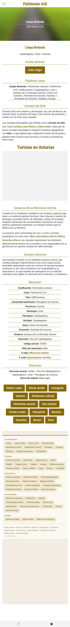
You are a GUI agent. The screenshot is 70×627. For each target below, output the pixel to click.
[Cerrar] (3, 3)
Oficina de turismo (39, 352)
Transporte (38, 412)
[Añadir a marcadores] (51, 624)
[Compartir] (18, 624)
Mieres (32, 126)
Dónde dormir (37, 388)
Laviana (17, 126)
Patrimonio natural (24, 404)
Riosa (17, 240)
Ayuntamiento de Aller (39, 357)
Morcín (53, 236)
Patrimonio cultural (43, 396)
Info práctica (49, 404)
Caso (9, 126)
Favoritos (21, 420)
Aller (32, 236)
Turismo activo (17, 412)
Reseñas (56, 412)
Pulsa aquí (44, 378)
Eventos (20, 396)
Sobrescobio (44, 126)
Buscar (37, 420)
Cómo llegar (35, 70)
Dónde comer (14, 388)
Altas (51, 420)
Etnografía (57, 388)
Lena (24, 126)
